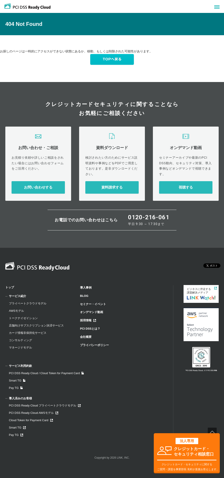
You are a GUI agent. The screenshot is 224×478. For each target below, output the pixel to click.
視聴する (186, 187)
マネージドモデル (20, 347)
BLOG (84, 295)
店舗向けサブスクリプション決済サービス (36, 325)
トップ (9, 287)
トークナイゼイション (23, 318)
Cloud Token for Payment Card (31, 420)
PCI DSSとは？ (90, 328)
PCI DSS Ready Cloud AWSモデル (33, 412)
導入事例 (86, 287)
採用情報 (88, 320)
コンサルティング (20, 340)
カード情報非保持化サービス (27, 332)
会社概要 (86, 336)
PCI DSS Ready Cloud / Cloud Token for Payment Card (46, 373)
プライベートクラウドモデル (27, 303)
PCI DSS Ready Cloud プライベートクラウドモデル (45, 405)
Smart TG (17, 380)
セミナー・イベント (93, 304)
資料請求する (112, 187)
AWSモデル (16, 310)
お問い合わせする (38, 187)
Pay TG (16, 388)
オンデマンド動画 (91, 312)
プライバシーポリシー (94, 345)
